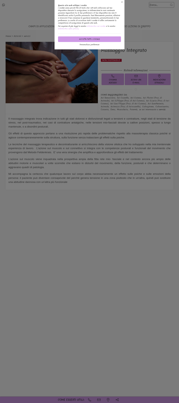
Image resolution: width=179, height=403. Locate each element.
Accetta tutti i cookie (89, 39)
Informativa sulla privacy (68, 28)
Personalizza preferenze (89, 44)
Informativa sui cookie (96, 26)
